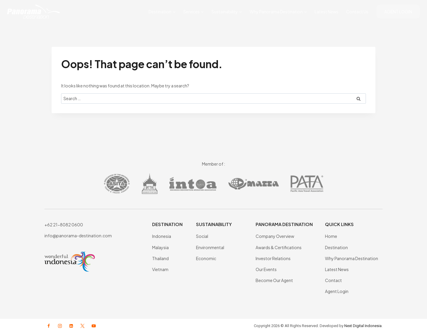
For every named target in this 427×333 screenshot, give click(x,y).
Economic (206, 258)
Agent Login (336, 291)
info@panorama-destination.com (78, 235)
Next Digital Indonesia (363, 326)
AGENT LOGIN (398, 11)
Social (202, 236)
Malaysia (160, 247)
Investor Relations (273, 258)
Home (331, 236)
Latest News (326, 11)
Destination (336, 247)
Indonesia (161, 236)
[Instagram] (60, 326)
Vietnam (160, 269)
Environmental (210, 247)
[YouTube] (94, 326)
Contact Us (357, 11)
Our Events (266, 269)
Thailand (160, 258)
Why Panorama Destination (351, 258)
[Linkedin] (71, 326)
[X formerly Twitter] (82, 326)
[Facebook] (48, 326)
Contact (333, 280)
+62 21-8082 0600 (63, 224)
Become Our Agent (274, 280)
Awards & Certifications (279, 247)
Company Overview (275, 236)
